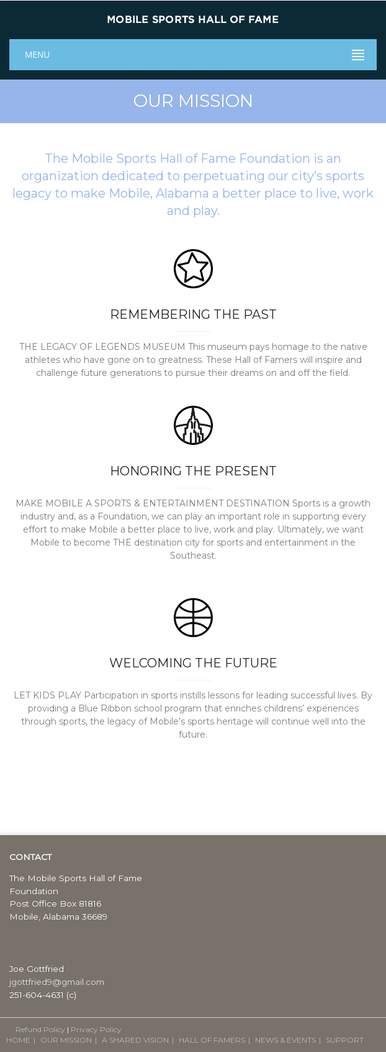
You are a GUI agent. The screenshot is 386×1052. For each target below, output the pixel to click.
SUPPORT (345, 1040)
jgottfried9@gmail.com (56, 982)
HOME (18, 1040)
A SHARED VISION (135, 1040)
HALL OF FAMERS (212, 1040)
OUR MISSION (66, 1040)
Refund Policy (40, 1029)
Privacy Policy (96, 1029)
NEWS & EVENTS (285, 1040)
